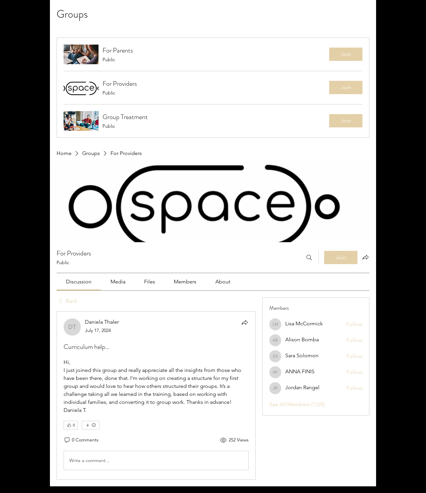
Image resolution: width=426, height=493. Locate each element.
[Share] (245, 322)
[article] (156, 395)
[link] (79, 281)
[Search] (309, 257)
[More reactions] (91, 425)
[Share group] (365, 257)
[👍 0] (71, 425)
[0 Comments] (81, 440)
